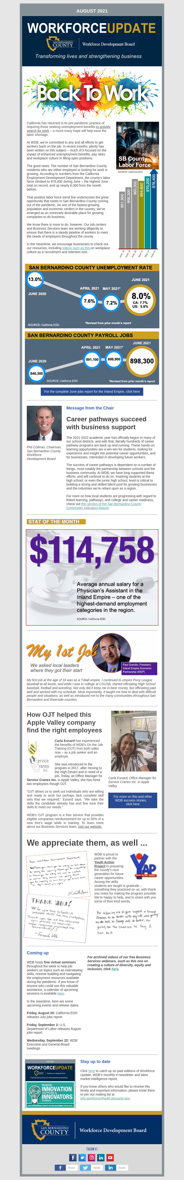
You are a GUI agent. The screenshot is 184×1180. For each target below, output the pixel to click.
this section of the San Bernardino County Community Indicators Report (103, 506)
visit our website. (90, 826)
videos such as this (76, 248)
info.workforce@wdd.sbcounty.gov (104, 1098)
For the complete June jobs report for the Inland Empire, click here (92, 391)
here (61, 993)
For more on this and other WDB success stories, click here (133, 800)
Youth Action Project (104, 864)
